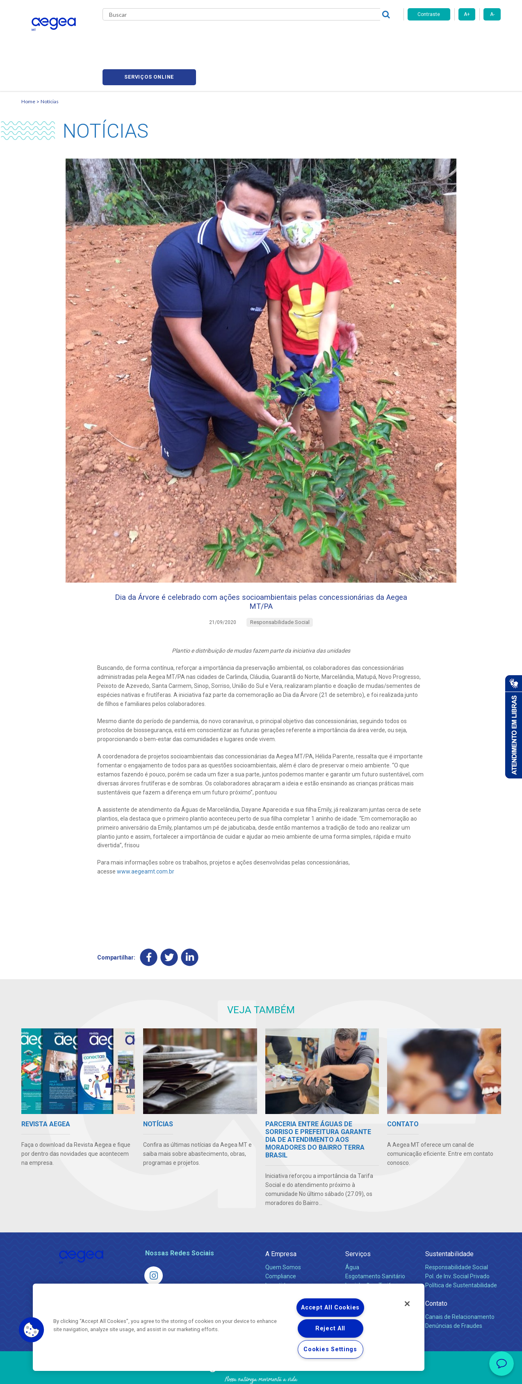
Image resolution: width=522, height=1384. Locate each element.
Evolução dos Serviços (374, 1265)
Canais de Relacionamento (460, 1288)
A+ (467, 14)
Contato (436, 1275)
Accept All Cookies (330, 1307)
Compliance (280, 1247)
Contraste (428, 14)
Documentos (361, 1274)
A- (492, 14)
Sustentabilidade (449, 1225)
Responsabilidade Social (456, 1238)
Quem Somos (283, 1238)
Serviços (358, 1225)
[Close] (407, 1304)
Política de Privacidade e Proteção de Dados (261, 1371)
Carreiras (293, 37)
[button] (31, 1330)
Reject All (330, 1328)
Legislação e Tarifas (371, 1256)
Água (352, 1238)
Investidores (281, 1256)
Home (28, 64)
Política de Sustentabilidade (461, 1256)
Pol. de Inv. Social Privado (457, 1247)
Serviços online (454, 37)
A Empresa (280, 1225)
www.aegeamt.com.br (145, 841)
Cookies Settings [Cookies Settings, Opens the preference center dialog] (330, 1349)
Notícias (50, 64)
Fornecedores (337, 37)
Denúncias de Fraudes (453, 1297)
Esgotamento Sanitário (375, 1247)
